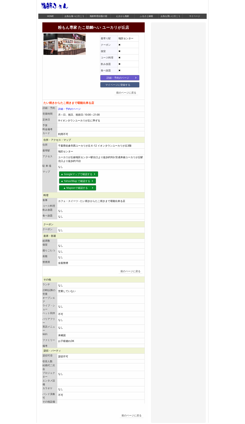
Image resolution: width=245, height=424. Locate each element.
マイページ (194, 16)
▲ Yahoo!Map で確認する (75, 179)
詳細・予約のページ (112, 77)
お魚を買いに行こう (170, 16)
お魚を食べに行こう (74, 16)
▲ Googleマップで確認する (76, 172)
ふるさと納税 (146, 16)
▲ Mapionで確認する (78, 186)
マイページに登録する (112, 84)
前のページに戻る (129, 92)
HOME (50, 16)
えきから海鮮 (122, 16)
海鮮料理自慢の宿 (98, 16)
